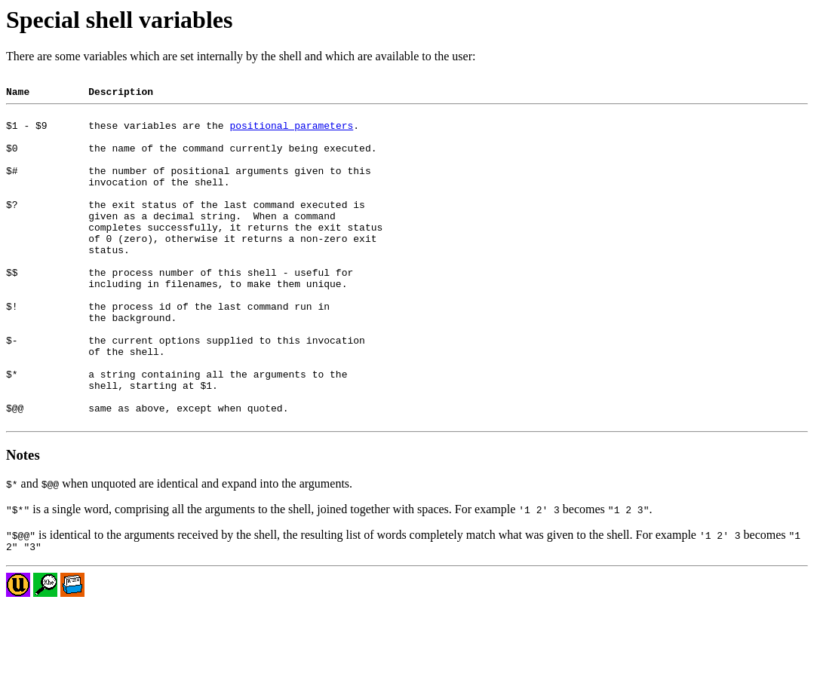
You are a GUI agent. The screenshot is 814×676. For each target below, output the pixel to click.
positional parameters (291, 134)
